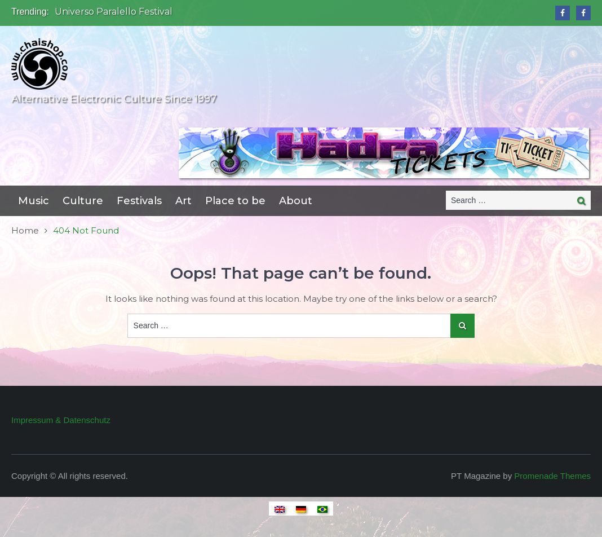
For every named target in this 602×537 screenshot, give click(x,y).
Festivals (139, 201)
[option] (207, 12)
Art (183, 201)
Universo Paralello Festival (113, 11)
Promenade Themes (552, 476)
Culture (83, 201)
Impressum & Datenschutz (60, 420)
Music (33, 201)
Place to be (235, 201)
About (295, 201)
